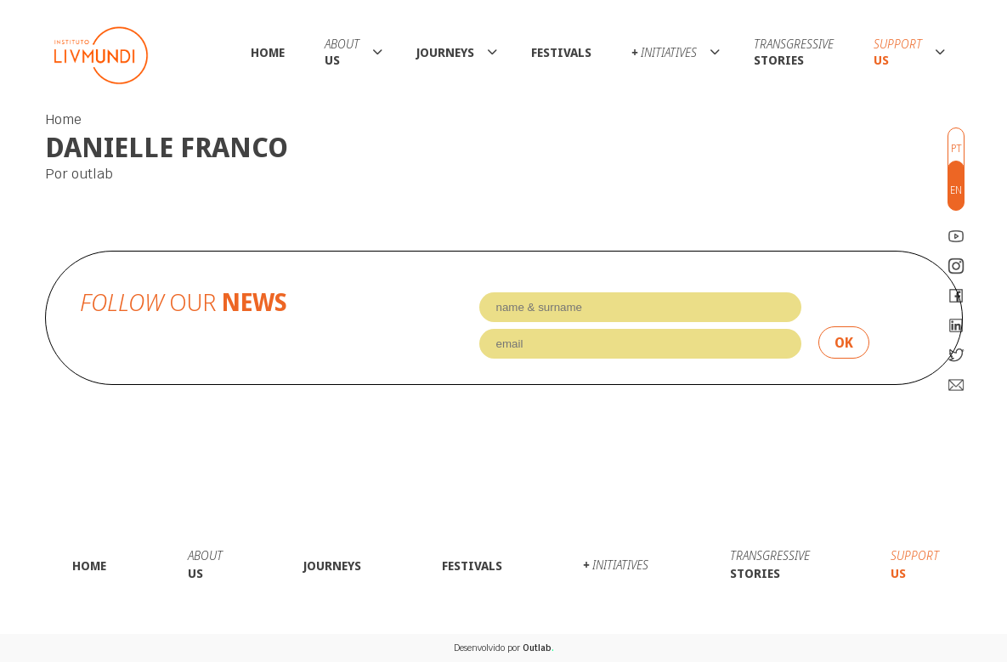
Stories (794, 52)
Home (268, 52)
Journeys (445, 52)
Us (342, 52)
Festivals (561, 52)
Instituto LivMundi (101, 55)
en (956, 190)
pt (956, 148)
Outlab (538, 648)
